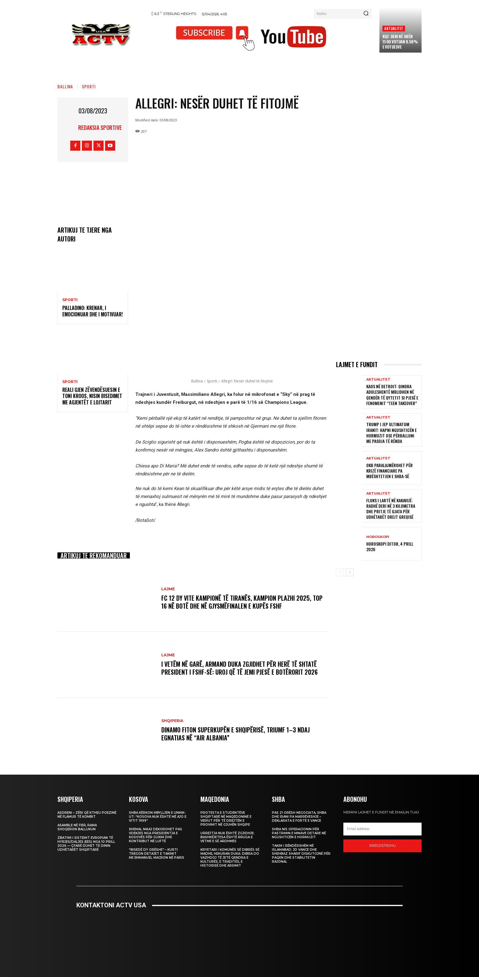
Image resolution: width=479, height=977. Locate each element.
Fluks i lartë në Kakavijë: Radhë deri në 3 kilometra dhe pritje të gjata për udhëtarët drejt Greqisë (390, 508)
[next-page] (349, 572)
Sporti (89, 86)
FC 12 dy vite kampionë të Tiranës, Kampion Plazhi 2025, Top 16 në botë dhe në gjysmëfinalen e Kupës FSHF (242, 601)
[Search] (366, 14)
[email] (382, 829)
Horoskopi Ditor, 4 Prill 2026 (389, 546)
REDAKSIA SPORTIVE (100, 127)
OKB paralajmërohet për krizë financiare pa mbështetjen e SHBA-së (389, 470)
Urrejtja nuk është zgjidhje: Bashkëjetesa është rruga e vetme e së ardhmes (227, 837)
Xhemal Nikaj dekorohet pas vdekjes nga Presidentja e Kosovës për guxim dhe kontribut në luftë (155, 835)
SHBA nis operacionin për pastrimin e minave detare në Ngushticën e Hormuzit (299, 833)
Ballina (65, 86)
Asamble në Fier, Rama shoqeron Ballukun (77, 827)
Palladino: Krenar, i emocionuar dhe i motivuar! (92, 311)
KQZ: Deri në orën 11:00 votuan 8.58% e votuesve (400, 41)
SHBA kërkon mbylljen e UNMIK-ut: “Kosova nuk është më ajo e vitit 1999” (157, 817)
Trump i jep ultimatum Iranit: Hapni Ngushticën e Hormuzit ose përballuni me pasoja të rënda (391, 432)
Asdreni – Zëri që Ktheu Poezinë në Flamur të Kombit (86, 815)
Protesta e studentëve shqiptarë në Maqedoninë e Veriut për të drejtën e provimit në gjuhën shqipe (225, 819)
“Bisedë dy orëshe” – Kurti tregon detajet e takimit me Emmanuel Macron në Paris (156, 854)
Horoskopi (377, 537)
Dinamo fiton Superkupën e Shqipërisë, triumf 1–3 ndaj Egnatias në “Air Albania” (235, 733)
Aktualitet (393, 28)
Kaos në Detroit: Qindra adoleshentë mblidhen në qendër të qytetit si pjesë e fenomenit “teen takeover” (392, 394)
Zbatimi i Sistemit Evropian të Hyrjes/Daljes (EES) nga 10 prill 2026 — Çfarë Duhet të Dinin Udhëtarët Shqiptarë (86, 844)
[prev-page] (340, 572)
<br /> (239, 938)
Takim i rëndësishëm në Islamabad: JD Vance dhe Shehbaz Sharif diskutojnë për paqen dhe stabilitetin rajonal (301, 854)
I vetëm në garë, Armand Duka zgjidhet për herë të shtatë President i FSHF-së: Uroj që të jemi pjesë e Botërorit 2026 (239, 668)
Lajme (168, 589)
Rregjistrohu (382, 845)
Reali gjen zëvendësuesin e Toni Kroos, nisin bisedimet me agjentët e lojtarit (92, 396)
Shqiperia (172, 721)
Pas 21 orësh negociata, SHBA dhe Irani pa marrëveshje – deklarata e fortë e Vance (299, 817)
